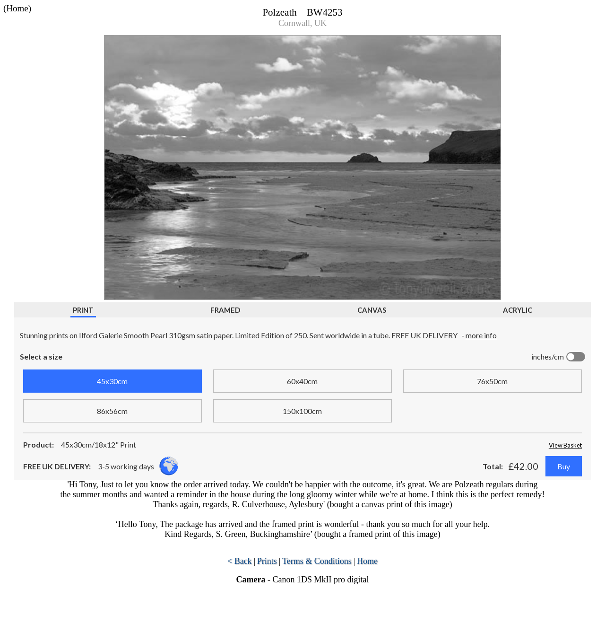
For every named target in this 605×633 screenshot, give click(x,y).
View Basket (565, 445)
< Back (239, 561)
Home (367, 561)
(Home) (17, 8)
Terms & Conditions (317, 561)
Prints (267, 561)
